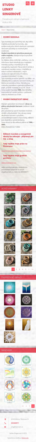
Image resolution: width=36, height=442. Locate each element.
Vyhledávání (28, 3)
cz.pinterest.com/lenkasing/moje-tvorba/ (16, 151)
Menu (33, 3)
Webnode (25, 438)
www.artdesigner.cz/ (8, 163)
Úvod (3, 30)
